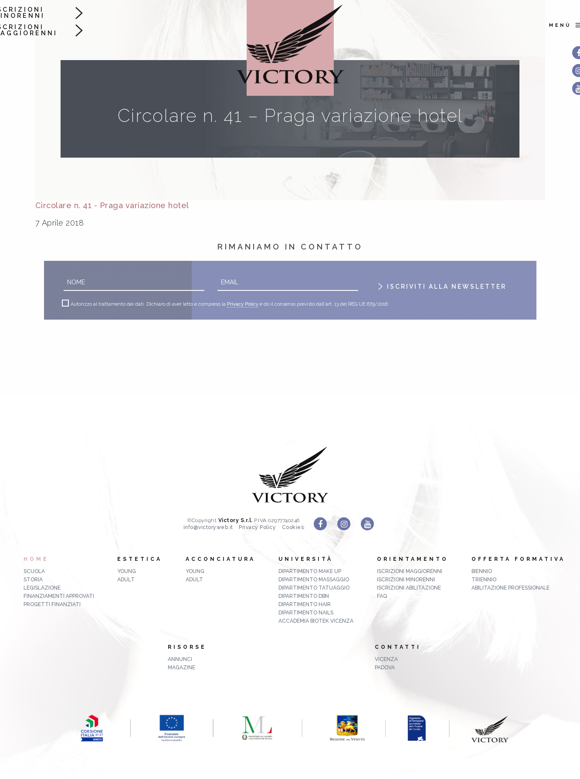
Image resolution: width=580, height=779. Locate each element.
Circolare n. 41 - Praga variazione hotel (112, 205)
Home (36, 559)
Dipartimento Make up (309, 571)
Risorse (187, 647)
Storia (33, 580)
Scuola (34, 571)
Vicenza (386, 659)
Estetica (139, 559)
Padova (385, 667)
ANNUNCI (180, 659)
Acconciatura (220, 559)
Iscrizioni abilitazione (409, 588)
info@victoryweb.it (208, 527)
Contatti (398, 647)
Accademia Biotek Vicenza (315, 621)
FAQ (382, 596)
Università (305, 559)
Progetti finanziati (52, 604)
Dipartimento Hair (304, 604)
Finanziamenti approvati (59, 596)
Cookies (293, 527)
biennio (481, 571)
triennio (483, 580)
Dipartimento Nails (305, 613)
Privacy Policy (242, 304)
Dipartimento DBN (303, 596)
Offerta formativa (518, 559)
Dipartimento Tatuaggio (313, 588)
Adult (126, 580)
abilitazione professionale (510, 588)
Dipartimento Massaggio (313, 580)
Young (126, 571)
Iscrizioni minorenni (406, 580)
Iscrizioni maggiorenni (409, 571)
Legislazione (42, 588)
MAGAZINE (181, 667)
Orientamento (412, 559)
